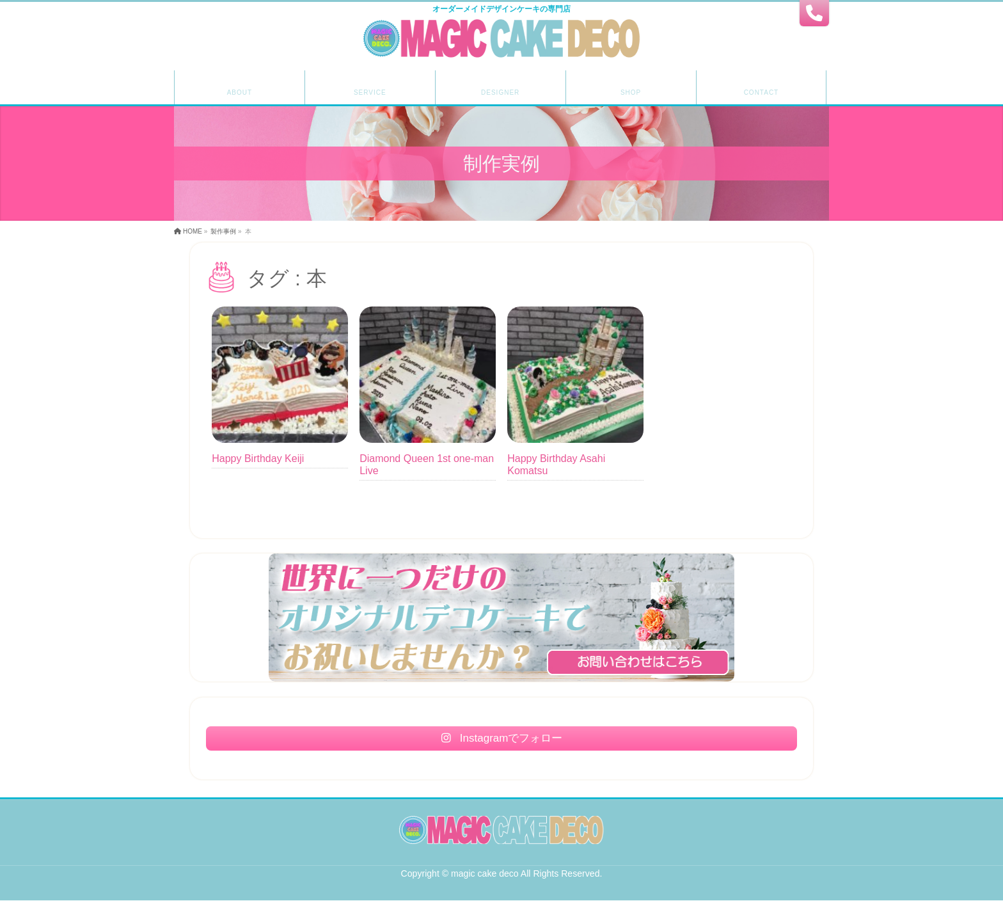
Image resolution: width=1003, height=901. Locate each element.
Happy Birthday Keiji (258, 458)
